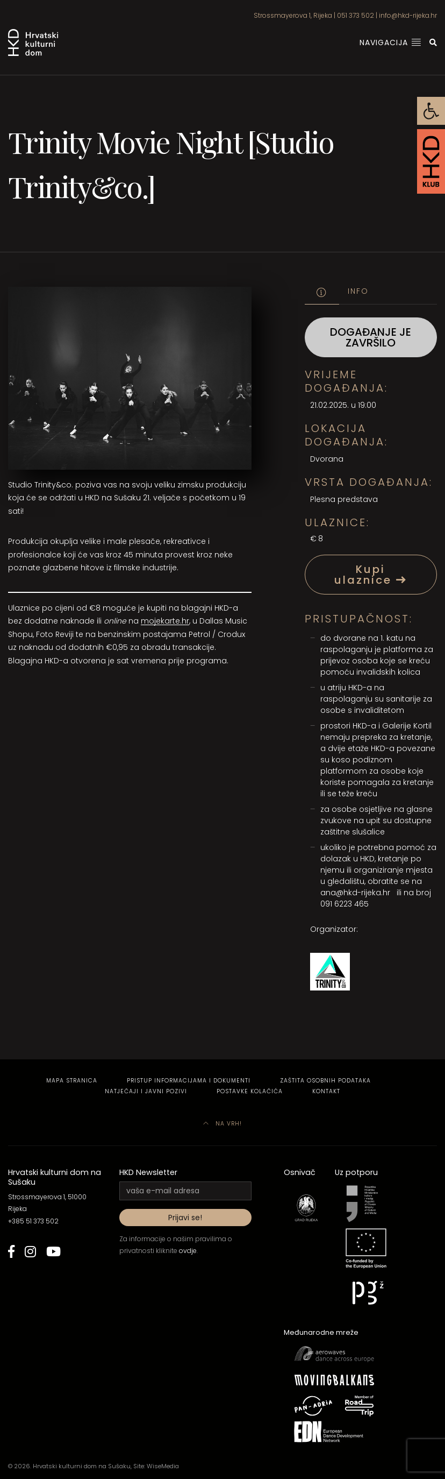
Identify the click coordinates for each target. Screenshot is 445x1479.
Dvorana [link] (326, 459)
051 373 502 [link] (355, 15)
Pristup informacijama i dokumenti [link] (188, 1081)
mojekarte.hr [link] (165, 620)
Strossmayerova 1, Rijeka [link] (293, 15)
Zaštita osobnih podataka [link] (325, 1081)
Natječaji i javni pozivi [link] (146, 1091)
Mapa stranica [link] (71, 1081)
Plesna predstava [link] (344, 499)
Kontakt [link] (326, 1091)
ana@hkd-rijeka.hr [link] (355, 892)
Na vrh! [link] (222, 1124)
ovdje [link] (188, 1250)
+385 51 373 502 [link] (33, 1221)
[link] (431, 111)
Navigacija (390, 42)
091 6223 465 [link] (344, 903)
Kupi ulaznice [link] (370, 575)
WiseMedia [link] (163, 1466)
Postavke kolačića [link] (250, 1091)
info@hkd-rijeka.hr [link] (408, 15)
